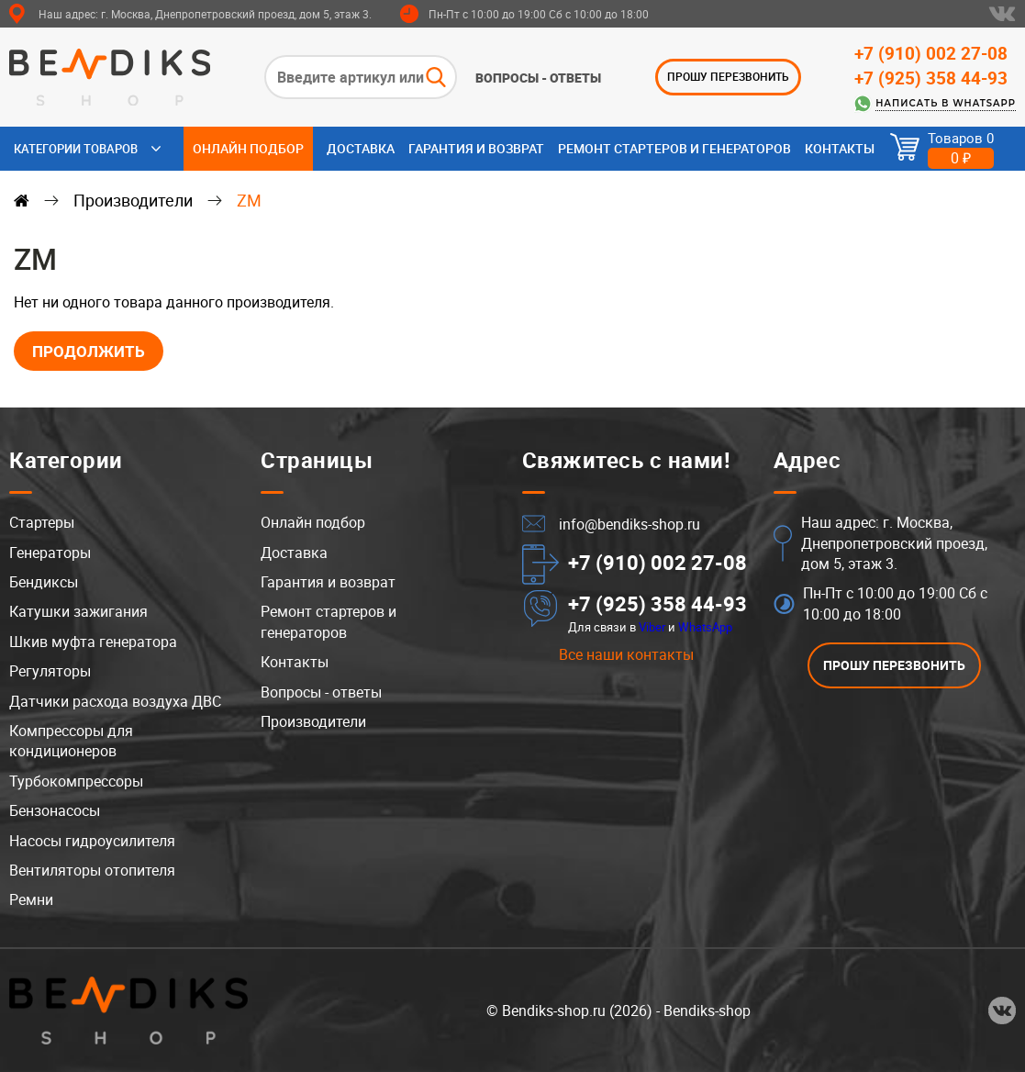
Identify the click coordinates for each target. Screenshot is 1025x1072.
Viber (652, 627)
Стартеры (41, 522)
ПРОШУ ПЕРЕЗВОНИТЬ (728, 76)
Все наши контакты (626, 654)
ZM (249, 200)
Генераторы (50, 552)
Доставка (361, 148)
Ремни (31, 899)
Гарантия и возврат (476, 148)
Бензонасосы (54, 810)
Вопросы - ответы (538, 78)
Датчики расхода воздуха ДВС (115, 701)
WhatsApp (705, 627)
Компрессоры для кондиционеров (71, 740)
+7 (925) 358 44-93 (931, 78)
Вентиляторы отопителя (92, 870)
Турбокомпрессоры (76, 781)
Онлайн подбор (248, 148)
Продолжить (88, 351)
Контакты (840, 148)
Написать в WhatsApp (945, 103)
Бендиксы (43, 582)
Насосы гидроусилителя (92, 841)
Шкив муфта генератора (93, 641)
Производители (133, 200)
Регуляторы (50, 671)
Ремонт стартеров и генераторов (674, 148)
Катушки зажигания (78, 612)
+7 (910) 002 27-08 (931, 53)
